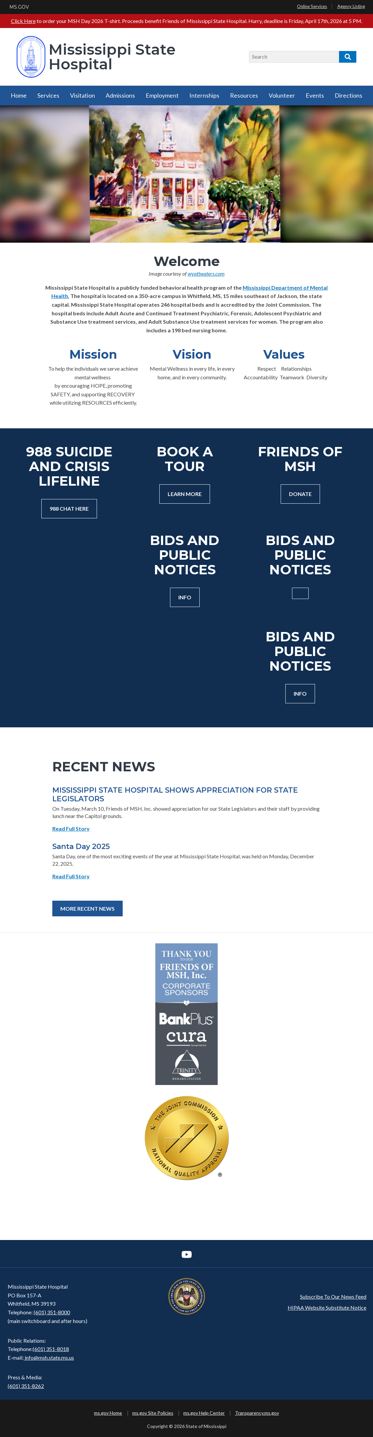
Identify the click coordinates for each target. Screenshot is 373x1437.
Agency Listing (351, 6)
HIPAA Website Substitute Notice (327, 1307)
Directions (348, 95)
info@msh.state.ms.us (49, 1357)
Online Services (312, 6)
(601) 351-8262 (26, 1386)
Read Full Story (71, 828)
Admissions (120, 95)
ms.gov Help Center (204, 1413)
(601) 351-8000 (52, 1312)
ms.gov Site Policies (152, 1413)
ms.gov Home (108, 1413)
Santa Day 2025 (81, 846)
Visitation (82, 95)
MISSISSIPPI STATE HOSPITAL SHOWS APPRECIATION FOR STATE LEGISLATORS (175, 794)
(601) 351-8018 (51, 1349)
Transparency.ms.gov (257, 1413)
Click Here (23, 21)
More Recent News (87, 908)
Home (19, 95)
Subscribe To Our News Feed (333, 1296)
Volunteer (282, 95)
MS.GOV (19, 7)
